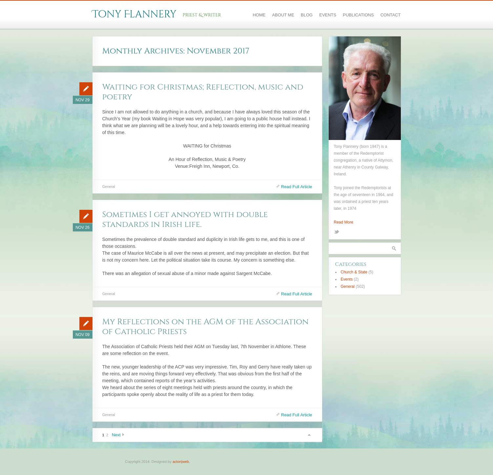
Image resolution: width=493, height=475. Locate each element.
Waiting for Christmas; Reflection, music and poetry (202, 92)
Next (116, 434)
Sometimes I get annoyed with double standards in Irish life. (185, 219)
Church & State (354, 272)
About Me (283, 14)
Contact (390, 14)
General (108, 186)
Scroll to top (309, 434)
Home (259, 14)
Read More (343, 222)
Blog (307, 14)
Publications (358, 14)
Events (327, 14)
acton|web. (181, 462)
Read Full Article (296, 186)
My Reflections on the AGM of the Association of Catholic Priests (205, 326)
